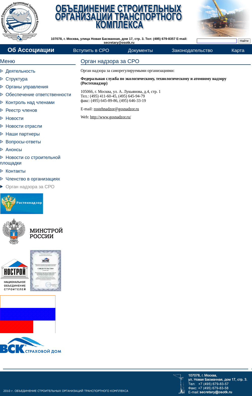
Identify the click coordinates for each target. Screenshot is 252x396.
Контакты (15, 171)
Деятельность (20, 71)
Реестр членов (21, 110)
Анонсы (14, 149)
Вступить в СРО (91, 50)
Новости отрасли (24, 126)
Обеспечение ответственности (38, 94)
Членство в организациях (33, 178)
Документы (140, 50)
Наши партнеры (23, 134)
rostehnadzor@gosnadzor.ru (116, 109)
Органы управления (27, 86)
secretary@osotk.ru (119, 42)
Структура (16, 79)
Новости (14, 118)
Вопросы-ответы (23, 141)
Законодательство (192, 50)
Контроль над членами (30, 102)
